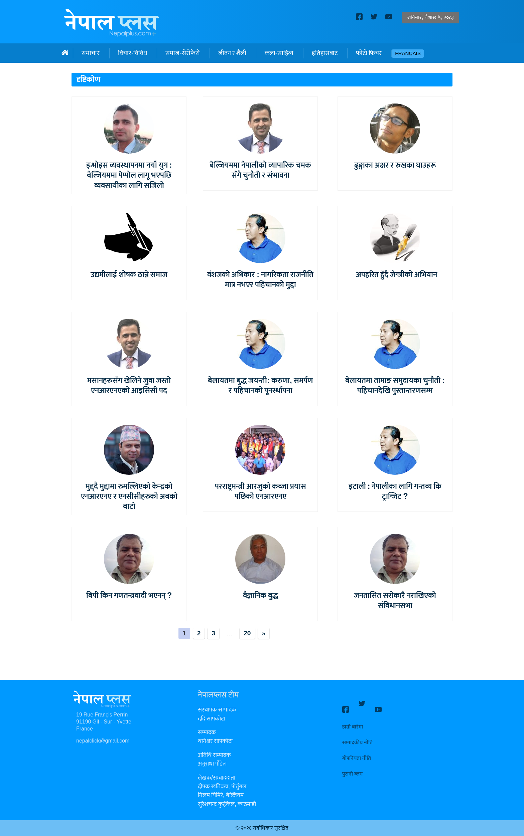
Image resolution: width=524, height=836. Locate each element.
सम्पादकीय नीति (357, 736)
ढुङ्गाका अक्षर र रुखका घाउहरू (395, 165)
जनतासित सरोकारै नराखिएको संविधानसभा (395, 600)
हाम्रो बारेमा (352, 720)
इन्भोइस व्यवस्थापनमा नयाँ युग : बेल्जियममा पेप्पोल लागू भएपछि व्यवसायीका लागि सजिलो (129, 175)
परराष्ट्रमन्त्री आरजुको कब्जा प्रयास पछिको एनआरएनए (260, 491)
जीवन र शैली (232, 53)
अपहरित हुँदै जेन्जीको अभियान (395, 274)
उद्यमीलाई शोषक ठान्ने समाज (129, 274)
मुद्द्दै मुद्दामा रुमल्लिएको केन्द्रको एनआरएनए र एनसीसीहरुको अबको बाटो (129, 496)
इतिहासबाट (325, 53)
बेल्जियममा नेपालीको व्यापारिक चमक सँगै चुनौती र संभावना (260, 170)
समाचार (91, 53)
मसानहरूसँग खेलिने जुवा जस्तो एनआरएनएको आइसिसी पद (129, 385)
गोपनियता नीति (356, 752)
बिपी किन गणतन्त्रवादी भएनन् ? (129, 595)
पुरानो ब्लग (352, 768)
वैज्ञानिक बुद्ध (260, 595)
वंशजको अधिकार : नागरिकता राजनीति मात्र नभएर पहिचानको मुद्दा (260, 279)
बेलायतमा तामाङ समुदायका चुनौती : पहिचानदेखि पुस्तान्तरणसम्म (395, 385)
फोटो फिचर (369, 53)
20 (247, 633)
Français (408, 53)
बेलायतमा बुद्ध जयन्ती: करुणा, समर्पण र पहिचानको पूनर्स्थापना (260, 385)
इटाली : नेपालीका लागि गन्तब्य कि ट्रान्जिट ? (395, 491)
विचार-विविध (132, 53)
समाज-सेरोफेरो (182, 53)
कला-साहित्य (279, 53)
